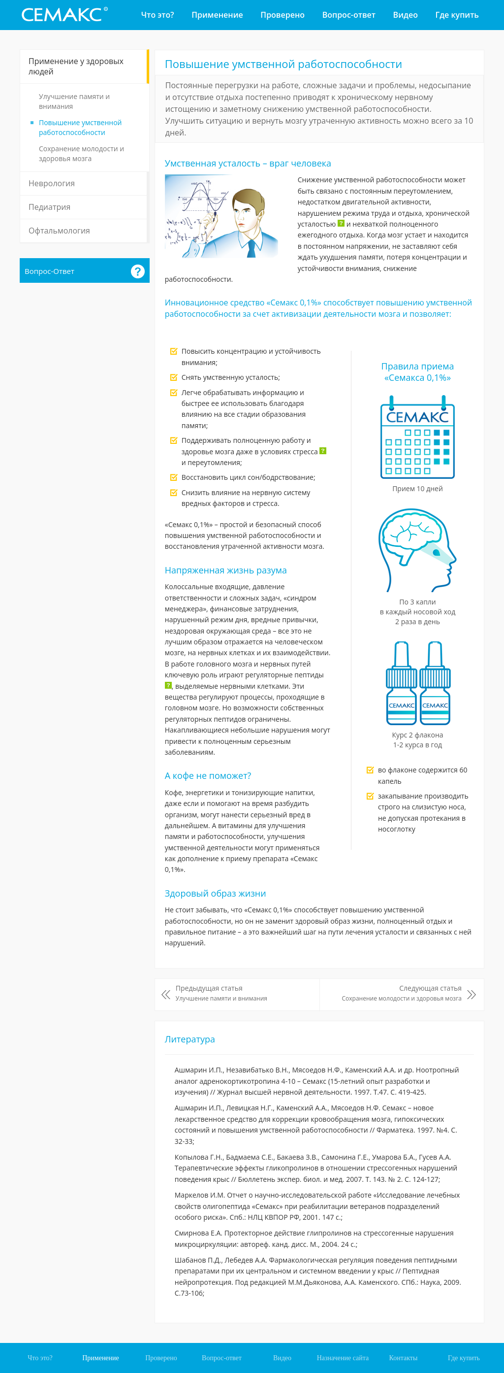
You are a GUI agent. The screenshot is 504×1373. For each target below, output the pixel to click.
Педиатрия (49, 206)
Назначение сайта (343, 1358)
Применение (217, 14)
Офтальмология (59, 230)
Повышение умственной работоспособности (80, 127)
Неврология (52, 183)
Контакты (403, 1358)
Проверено (282, 14)
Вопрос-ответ (349, 14)
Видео (405, 14)
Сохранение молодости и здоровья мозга (81, 153)
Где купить (457, 14)
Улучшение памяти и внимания (74, 101)
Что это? (157, 14)
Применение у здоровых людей (76, 66)
